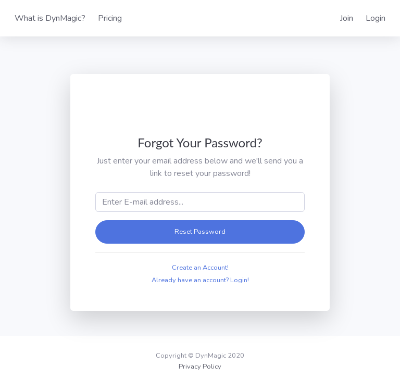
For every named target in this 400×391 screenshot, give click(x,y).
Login (375, 18)
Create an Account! (200, 267)
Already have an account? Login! (200, 280)
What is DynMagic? (50, 18)
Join (346, 18)
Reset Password (200, 231)
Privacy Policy (200, 366)
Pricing (110, 18)
